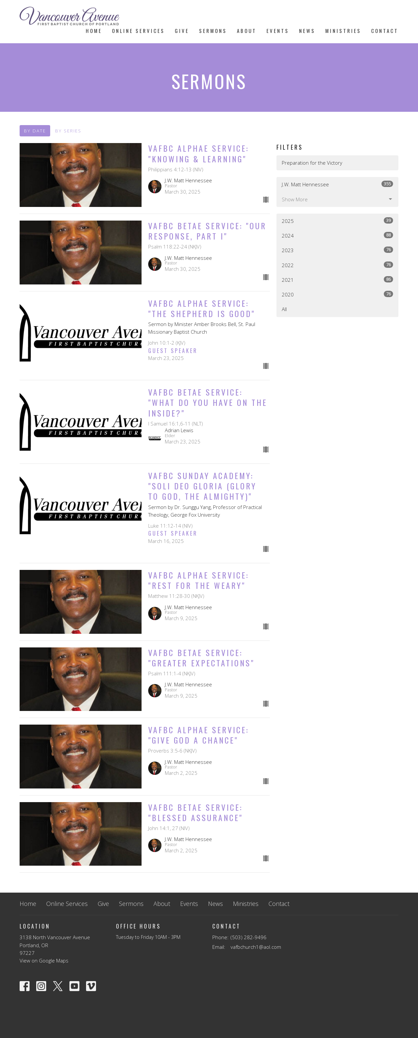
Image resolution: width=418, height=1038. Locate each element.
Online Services (138, 30)
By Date (35, 131)
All (284, 309)
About (247, 30)
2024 (337, 235)
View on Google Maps (44, 960)
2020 (337, 294)
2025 (337, 220)
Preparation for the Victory (312, 162)
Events (277, 30)
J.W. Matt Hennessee (337, 184)
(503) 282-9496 (248, 937)
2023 (337, 250)
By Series (68, 131)
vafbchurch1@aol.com (256, 947)
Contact (384, 30)
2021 (337, 279)
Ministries (343, 30)
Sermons (213, 30)
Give (182, 30)
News (307, 30)
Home (94, 30)
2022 (337, 264)
